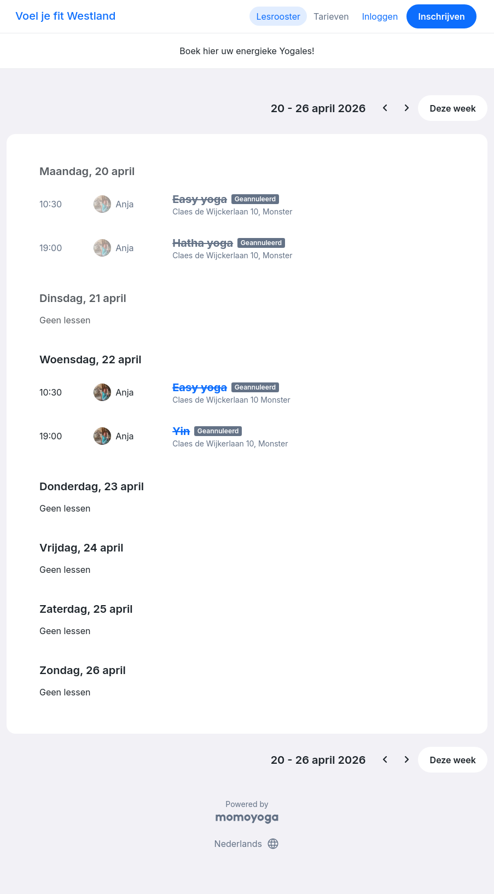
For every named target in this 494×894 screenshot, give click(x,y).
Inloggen (380, 16)
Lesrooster (278, 16)
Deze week (453, 108)
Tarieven (331, 16)
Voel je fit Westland (65, 15)
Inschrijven (442, 16)
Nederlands (247, 843)
